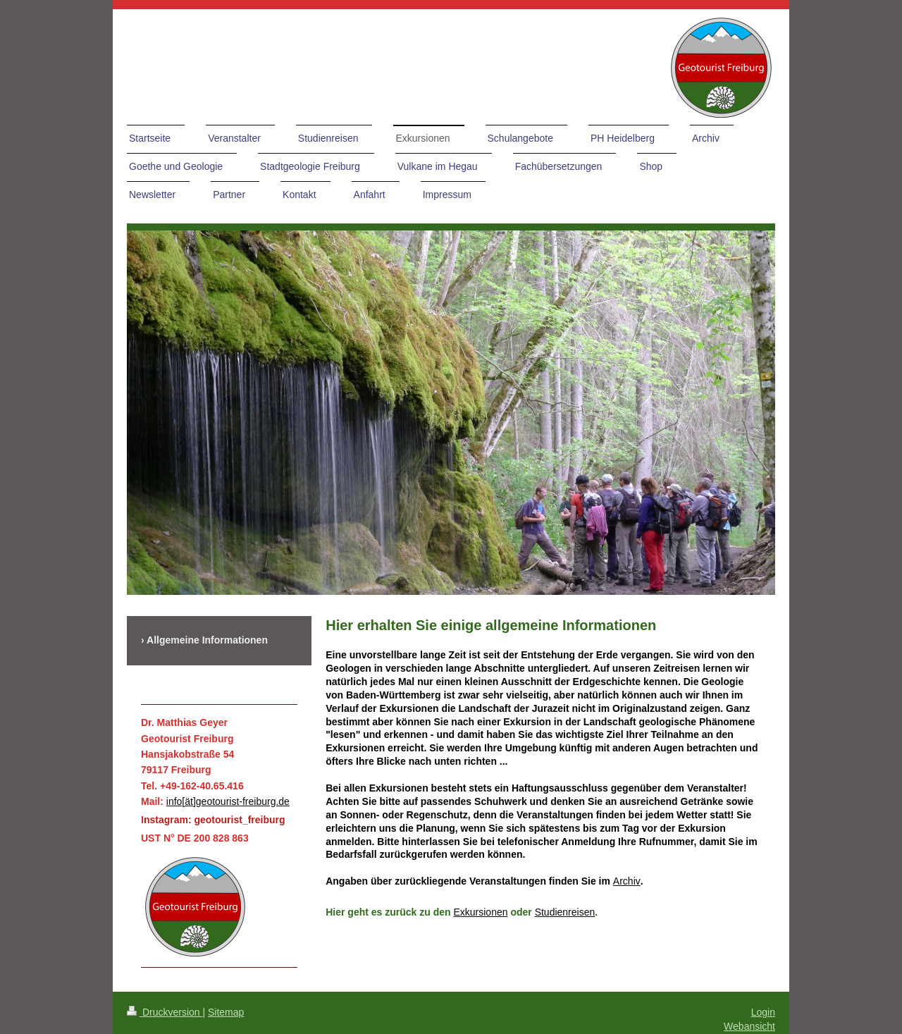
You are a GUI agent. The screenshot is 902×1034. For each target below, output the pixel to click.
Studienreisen (565, 912)
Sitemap (226, 1012)
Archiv (627, 881)
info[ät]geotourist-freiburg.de (228, 801)
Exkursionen (480, 912)
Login (763, 1012)
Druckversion (164, 1012)
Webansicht (749, 1026)
